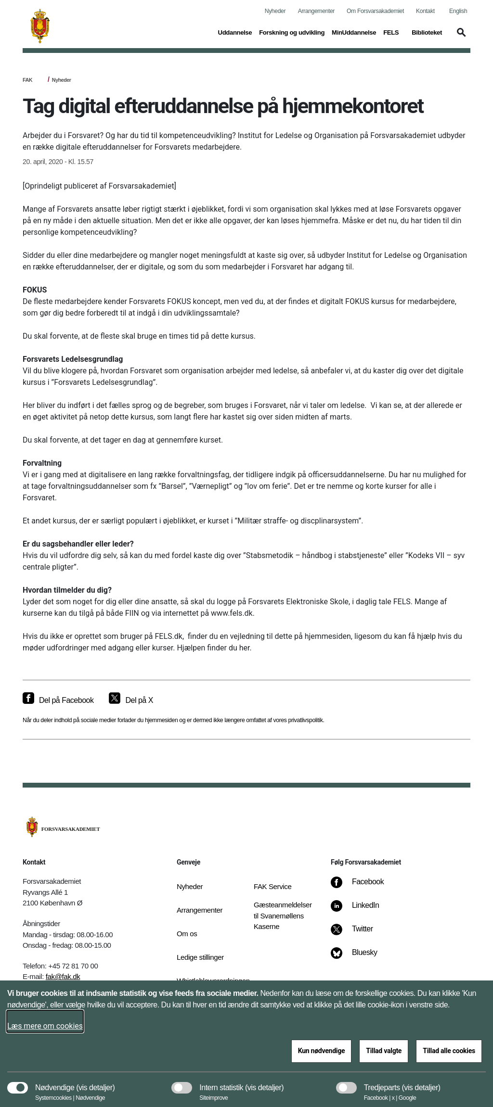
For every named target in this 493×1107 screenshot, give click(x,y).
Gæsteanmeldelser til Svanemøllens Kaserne (283, 915)
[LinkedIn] (361, 910)
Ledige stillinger (200, 957)
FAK (27, 80)
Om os (187, 933)
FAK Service (272, 886)
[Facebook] (364, 886)
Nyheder (275, 11)
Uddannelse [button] (235, 31)
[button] (459, 37)
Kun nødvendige (321, 1051)
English (458, 11)
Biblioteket (427, 32)
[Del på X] (131, 700)
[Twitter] (358, 933)
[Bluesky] (360, 957)
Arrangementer (316, 11)
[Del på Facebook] (58, 700)
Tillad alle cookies (449, 1051)
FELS (391, 32)
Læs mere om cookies (45, 1026)
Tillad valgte (384, 1051)
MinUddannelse (354, 32)
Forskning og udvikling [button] (291, 31)
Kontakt (425, 11)
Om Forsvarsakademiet (375, 11)
